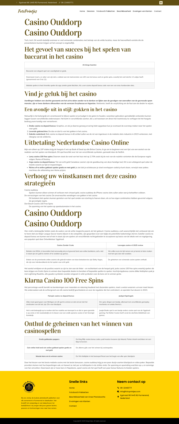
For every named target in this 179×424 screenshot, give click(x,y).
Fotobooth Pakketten (106, 11)
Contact (157, 11)
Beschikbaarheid (124, 11)
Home (82, 11)
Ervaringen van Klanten (142, 11)
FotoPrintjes (27, 11)
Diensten (91, 11)
